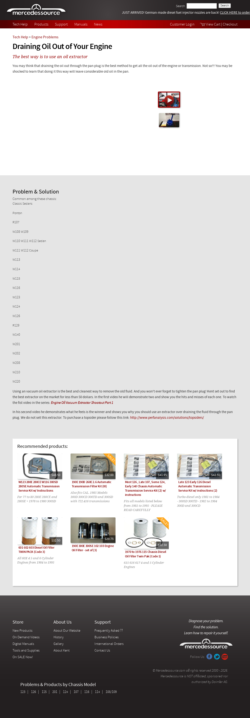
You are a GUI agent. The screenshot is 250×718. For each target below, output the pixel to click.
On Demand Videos (26, 637)
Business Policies (106, 637)
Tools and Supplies (26, 650)
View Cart (213, 24)
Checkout (230, 24)
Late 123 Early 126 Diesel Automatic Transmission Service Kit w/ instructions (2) (197, 486)
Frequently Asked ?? (108, 631)
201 (54, 692)
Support (61, 24)
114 (97, 692)
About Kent (62, 650)
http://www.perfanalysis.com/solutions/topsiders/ (166, 418)
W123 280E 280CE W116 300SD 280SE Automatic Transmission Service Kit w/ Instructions (39, 486)
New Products (22, 631)
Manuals (80, 24)
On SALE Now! (23, 657)
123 (22, 692)
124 (65, 692)
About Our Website (67, 631)
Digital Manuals (23, 644)
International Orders (109, 644)
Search (180, 6)
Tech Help (20, 24)
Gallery (59, 644)
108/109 (111, 692)
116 (86, 692)
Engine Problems (44, 37)
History (59, 637)
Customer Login (182, 24)
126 (33, 692)
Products (41, 24)
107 (76, 692)
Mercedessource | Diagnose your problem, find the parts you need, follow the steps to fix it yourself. (36, 10)
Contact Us (102, 650)
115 (44, 692)
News (98, 24)
